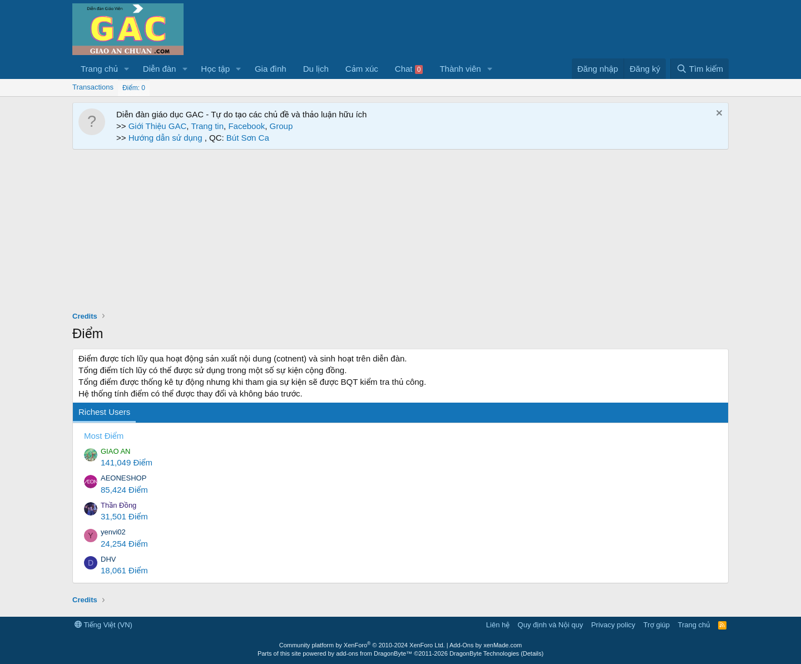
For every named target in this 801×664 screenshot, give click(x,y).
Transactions (92, 87)
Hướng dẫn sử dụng (166, 137)
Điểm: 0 (133, 88)
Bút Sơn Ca (246, 137)
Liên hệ (498, 625)
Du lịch (316, 68)
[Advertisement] (400, 233)
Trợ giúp (657, 625)
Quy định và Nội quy (551, 625)
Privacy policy (613, 625)
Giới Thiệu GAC (157, 126)
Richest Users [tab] (104, 412)
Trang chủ (99, 68)
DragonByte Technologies (484, 653)
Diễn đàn (159, 68)
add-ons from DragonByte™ (374, 653)
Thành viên (460, 68)
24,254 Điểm (124, 543)
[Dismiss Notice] (718, 114)
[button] (127, 68)
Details (532, 653)
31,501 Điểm (124, 516)
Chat (409, 69)
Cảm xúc (361, 68)
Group (281, 126)
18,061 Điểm (124, 570)
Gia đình (270, 68)
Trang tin (207, 126)
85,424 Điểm (124, 489)
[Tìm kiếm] (699, 68)
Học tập (215, 68)
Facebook (246, 126)
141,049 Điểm (126, 462)
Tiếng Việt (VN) (103, 625)
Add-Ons (461, 645)
